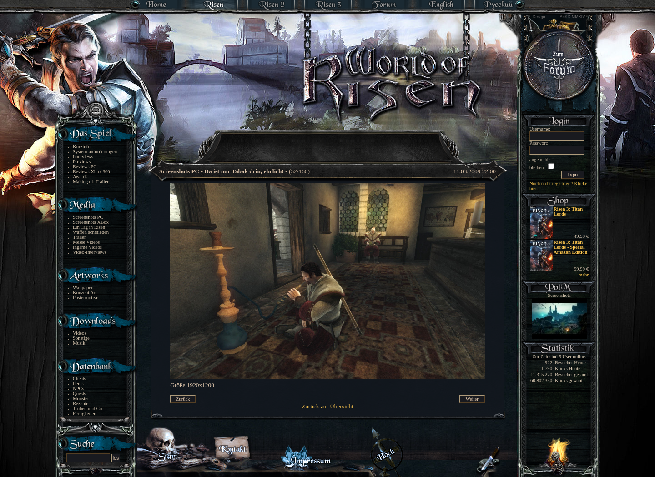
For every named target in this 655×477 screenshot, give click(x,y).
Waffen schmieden (91, 232)
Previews (82, 161)
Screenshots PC (88, 217)
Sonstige (81, 338)
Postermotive (85, 297)
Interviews (83, 156)
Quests (79, 393)
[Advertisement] (328, 141)
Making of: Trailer (91, 181)
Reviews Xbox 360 (91, 171)
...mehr (582, 274)
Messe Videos (86, 242)
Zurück (183, 399)
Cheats (79, 378)
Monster (81, 398)
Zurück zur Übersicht (327, 406)
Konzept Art (84, 292)
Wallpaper (83, 287)
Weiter (472, 399)
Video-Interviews (89, 252)
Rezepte (80, 403)
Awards (80, 176)
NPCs (78, 388)
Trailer (79, 237)
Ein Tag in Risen (89, 227)
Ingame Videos (87, 247)
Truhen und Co (87, 408)
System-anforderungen (95, 151)
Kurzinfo (81, 146)
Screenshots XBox (91, 222)
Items (78, 383)
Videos (79, 333)
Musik (79, 343)
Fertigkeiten (84, 413)
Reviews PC (84, 166)
